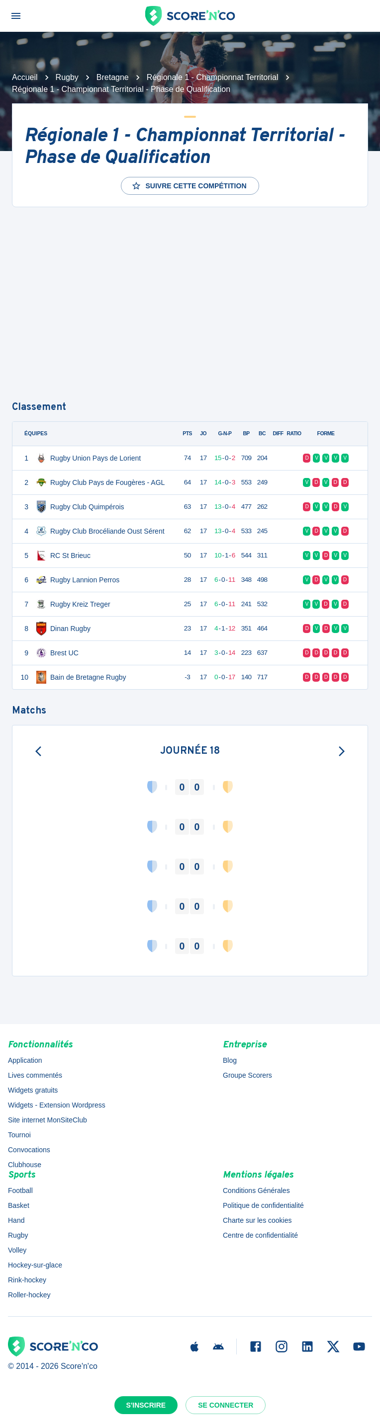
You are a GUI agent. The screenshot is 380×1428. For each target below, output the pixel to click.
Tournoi (19, 1135)
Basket (18, 1205)
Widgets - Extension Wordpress (56, 1105)
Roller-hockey (29, 1295)
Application (25, 1060)
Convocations (29, 1150)
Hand (16, 1220)
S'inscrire (146, 1405)
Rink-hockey (27, 1280)
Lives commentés (35, 1075)
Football (20, 1190)
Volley (17, 1250)
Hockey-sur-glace (35, 1265)
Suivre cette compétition (188, 186)
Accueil (25, 77)
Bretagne (112, 77)
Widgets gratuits (33, 1090)
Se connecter (225, 1405)
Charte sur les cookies (257, 1220)
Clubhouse (24, 1165)
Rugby (67, 77)
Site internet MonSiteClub (47, 1120)
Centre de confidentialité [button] (260, 1235)
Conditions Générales (256, 1190)
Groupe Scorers (247, 1075)
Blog (230, 1060)
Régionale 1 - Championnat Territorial (213, 77)
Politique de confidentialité (263, 1205)
